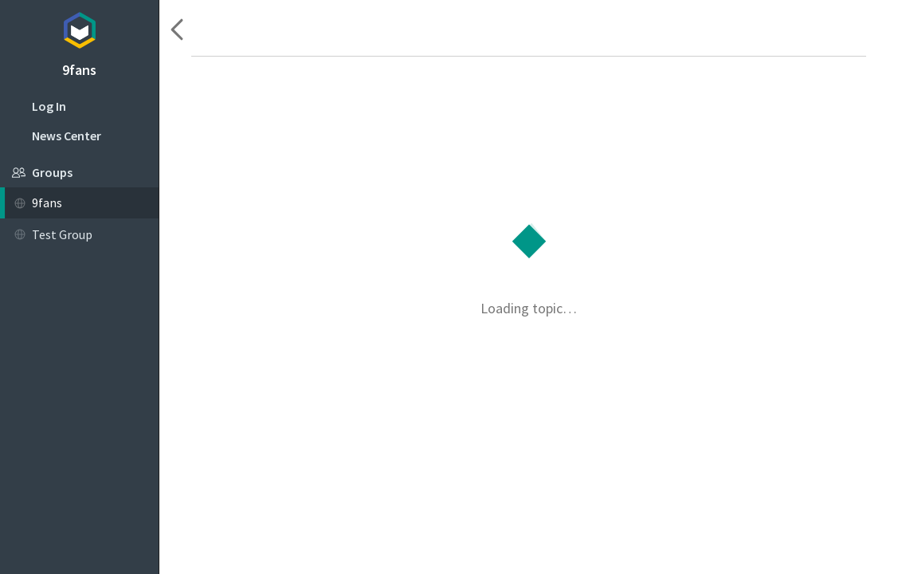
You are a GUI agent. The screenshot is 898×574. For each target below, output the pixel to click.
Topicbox (79, 28)
